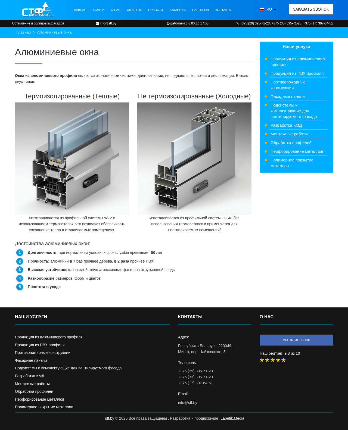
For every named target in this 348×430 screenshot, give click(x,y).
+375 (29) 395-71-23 (195, 371)
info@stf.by (187, 402)
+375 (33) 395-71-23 (195, 377)
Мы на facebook (296, 340)
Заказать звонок (311, 9)
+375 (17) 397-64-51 (195, 383)
